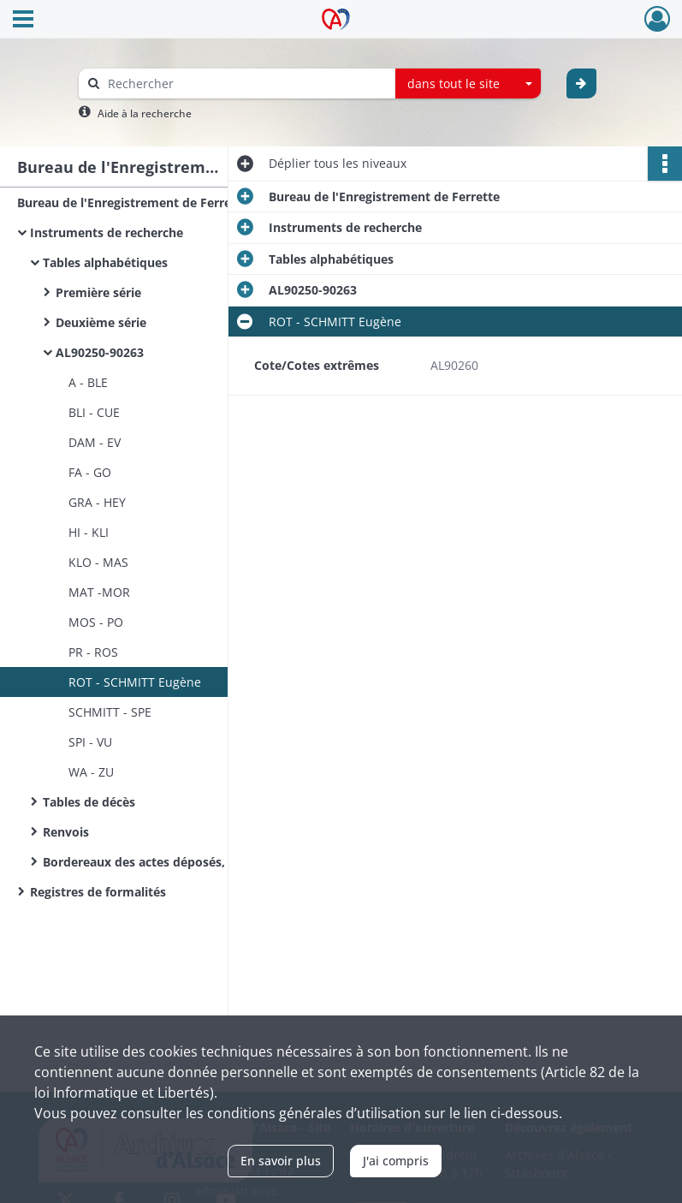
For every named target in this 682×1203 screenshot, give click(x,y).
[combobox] (468, 83)
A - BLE (88, 382)
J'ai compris (396, 1160)
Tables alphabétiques (105, 262)
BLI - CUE (94, 412)
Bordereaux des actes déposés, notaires (160, 862)
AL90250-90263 (100, 352)
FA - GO (89, 472)
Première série (98, 292)
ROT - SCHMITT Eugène (134, 682)
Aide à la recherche (145, 113)
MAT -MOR (99, 592)
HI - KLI (88, 532)
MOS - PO (95, 622)
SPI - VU (90, 742)
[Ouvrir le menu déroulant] (23, 20)
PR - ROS (93, 652)
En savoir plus (280, 1160)
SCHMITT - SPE (109, 712)
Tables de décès (89, 802)
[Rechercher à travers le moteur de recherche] (245, 83)
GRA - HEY (97, 502)
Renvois (66, 832)
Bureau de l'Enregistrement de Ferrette (132, 202)
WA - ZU (91, 772)
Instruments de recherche (106, 232)
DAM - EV (94, 442)
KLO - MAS (98, 562)
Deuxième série (101, 322)
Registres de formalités (98, 892)
